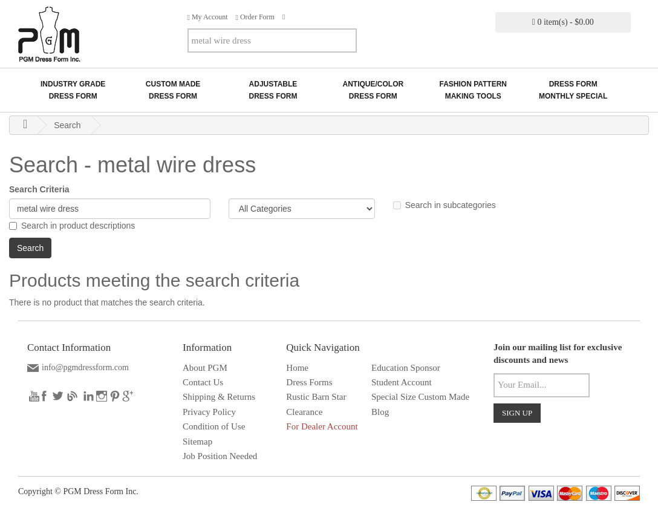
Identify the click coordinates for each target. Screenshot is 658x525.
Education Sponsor (405, 368)
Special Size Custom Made (420, 397)
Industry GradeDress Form (73, 90)
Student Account (401, 382)
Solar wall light (442, 426)
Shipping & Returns (219, 397)
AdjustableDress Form (273, 90)
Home (297, 368)
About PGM (205, 368)
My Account (207, 17)
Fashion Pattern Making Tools (473, 90)
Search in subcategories (444, 205)
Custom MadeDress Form (173, 90)
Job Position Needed (220, 456)
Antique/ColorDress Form (373, 90)
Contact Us (203, 382)
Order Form (255, 17)
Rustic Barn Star (316, 397)
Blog (380, 412)
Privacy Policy (209, 412)
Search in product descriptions (72, 225)
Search (67, 125)
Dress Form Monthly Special (573, 90)
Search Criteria (39, 189)
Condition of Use (214, 426)
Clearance (304, 412)
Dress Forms (309, 382)
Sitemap (197, 441)
